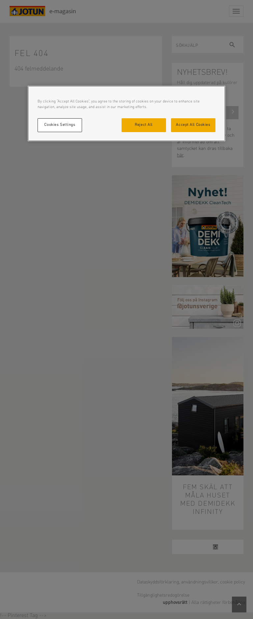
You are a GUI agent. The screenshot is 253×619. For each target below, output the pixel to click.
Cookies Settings (59, 125)
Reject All (144, 125)
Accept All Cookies (193, 125)
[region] (126, 113)
